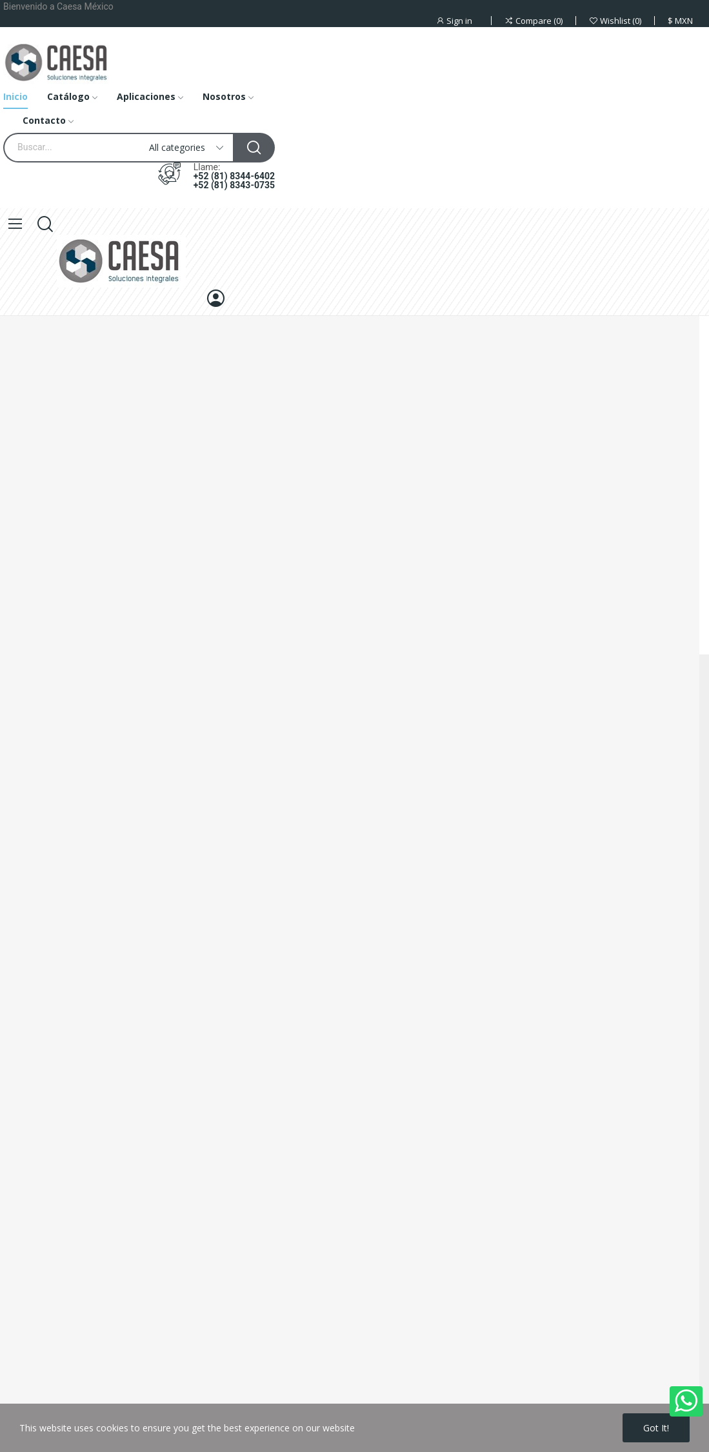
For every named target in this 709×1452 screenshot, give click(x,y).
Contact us (22, 1005)
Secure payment (34, 983)
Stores (13, 1049)
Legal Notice (26, 1097)
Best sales (21, 1163)
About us (18, 961)
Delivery (17, 939)
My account (24, 1185)
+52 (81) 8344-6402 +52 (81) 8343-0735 (234, 181)
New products (29, 1141)
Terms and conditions (45, 1207)
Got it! (656, 1428)
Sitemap (17, 1027)
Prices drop (23, 1119)
